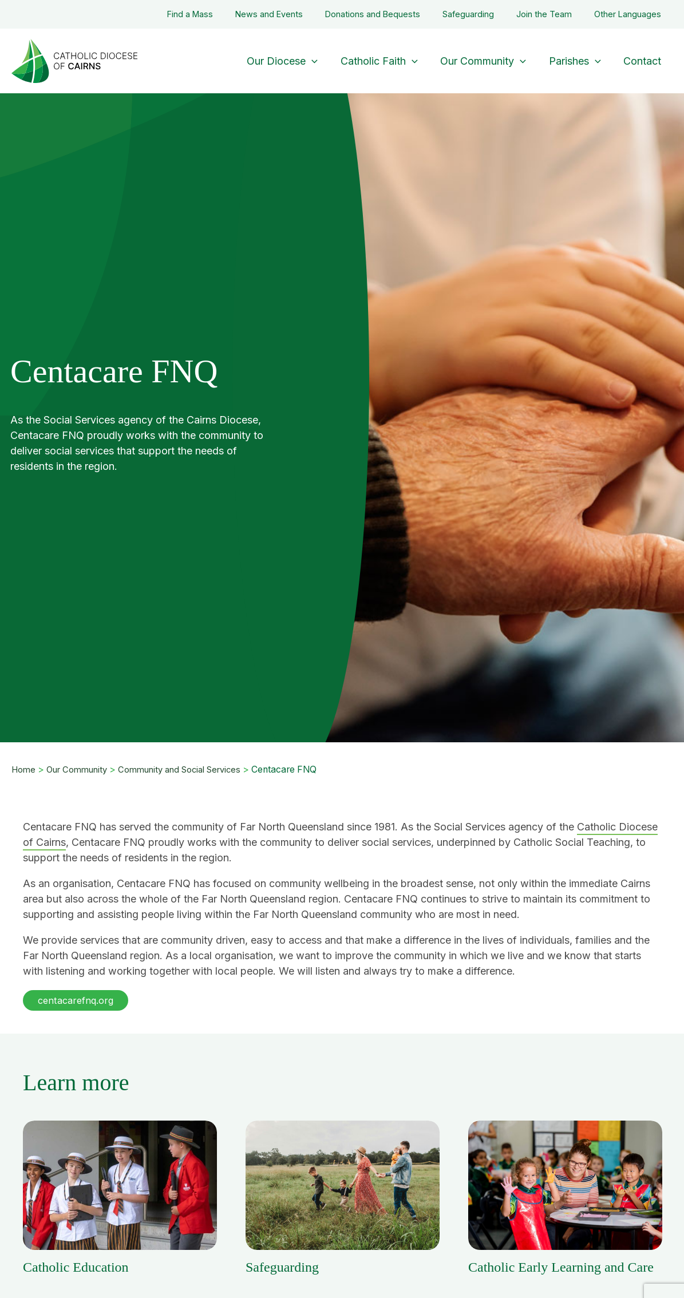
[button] (78, 1000)
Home (24, 769)
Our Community (80, 769)
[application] (321, 61)
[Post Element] (120, 1198)
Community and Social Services (190, 769)
